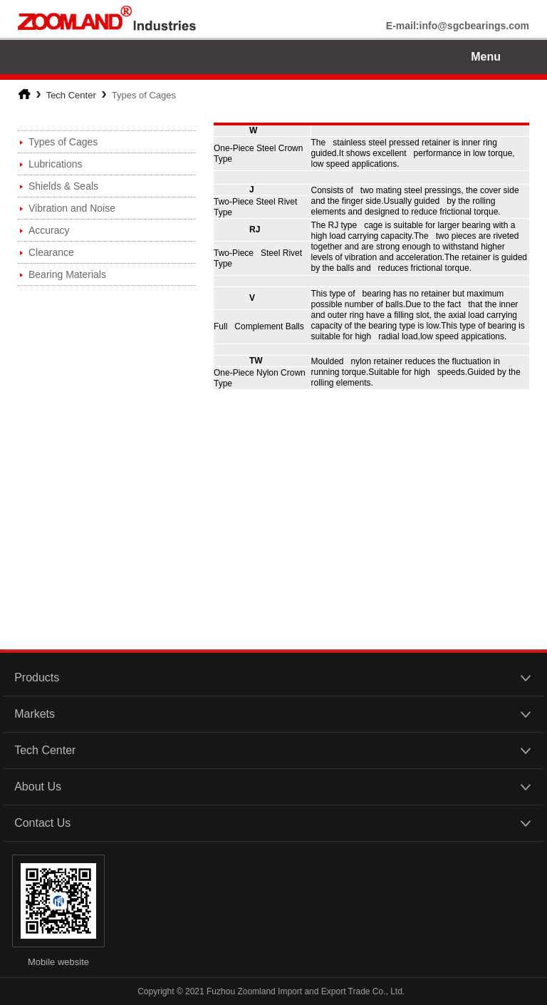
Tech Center (71, 95)
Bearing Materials (67, 274)
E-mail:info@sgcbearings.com (457, 25)
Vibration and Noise (71, 208)
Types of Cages (63, 142)
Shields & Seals (63, 186)
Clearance (51, 252)
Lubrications (55, 164)
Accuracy (49, 230)
